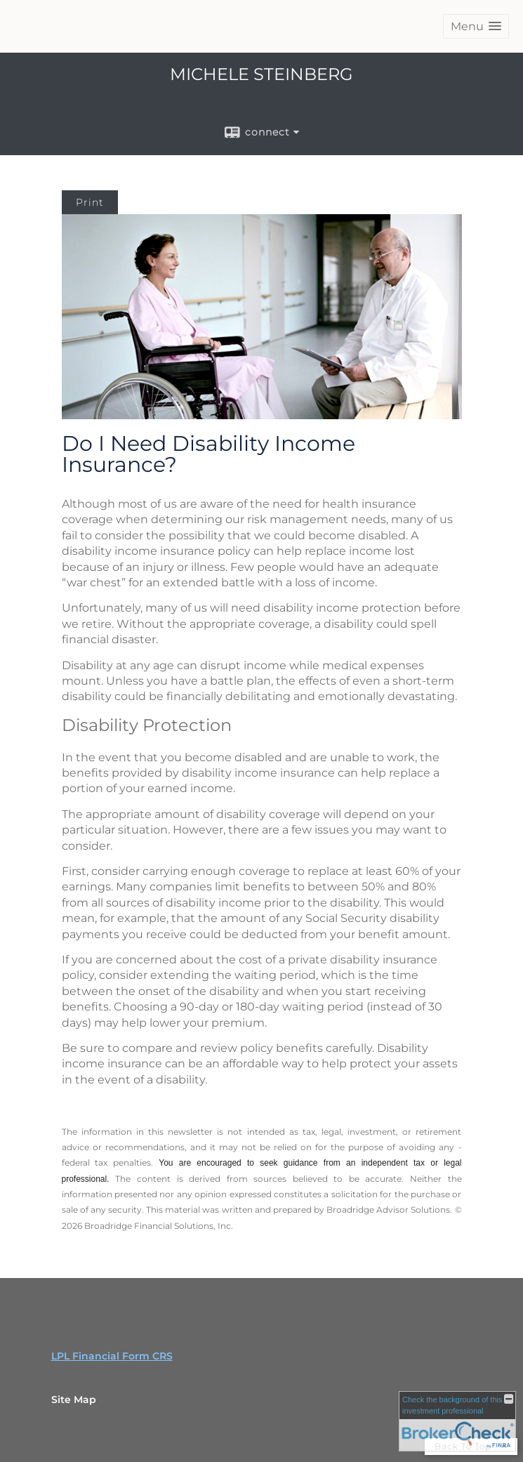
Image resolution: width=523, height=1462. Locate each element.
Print (90, 202)
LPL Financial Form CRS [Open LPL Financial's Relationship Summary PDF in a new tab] (112, 1356)
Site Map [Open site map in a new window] (73, 1399)
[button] (476, 26)
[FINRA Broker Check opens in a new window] (457, 1421)
